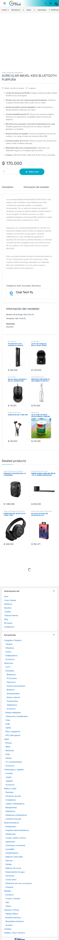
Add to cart (33, 172)
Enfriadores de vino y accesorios (18, 883)
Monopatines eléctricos (14, 921)
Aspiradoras (10, 842)
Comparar (32, 88)
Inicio (6, 596)
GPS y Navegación (12, 735)
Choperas (9, 887)
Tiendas (7, 612)
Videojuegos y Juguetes (14, 769)
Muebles (7, 891)
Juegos (8, 777)
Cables (8, 728)
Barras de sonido (42, 471)
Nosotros (7, 608)
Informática (9, 671)
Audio (29, 10)
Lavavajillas (9, 849)
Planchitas (9, 792)
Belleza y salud (10, 788)
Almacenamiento (13, 693)
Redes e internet (13, 697)
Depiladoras (10, 811)
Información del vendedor (36, 187)
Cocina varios (10, 879)
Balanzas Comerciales (14, 857)
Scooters (9, 925)
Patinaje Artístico (11, 914)
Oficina (8, 906)
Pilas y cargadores (12, 731)
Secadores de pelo (13, 796)
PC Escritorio (12, 678)
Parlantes (20, 471)
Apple (6, 739)
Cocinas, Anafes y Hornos (15, 838)
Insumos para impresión (16, 686)
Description (7, 187)
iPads (7, 754)
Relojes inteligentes (13, 712)
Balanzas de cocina (13, 868)
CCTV (7, 667)
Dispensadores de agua (15, 872)
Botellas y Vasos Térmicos (14, 933)
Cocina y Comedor (12, 898)
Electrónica (15, 10)
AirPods (8, 758)
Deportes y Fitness (11, 910)
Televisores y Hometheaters (16, 716)
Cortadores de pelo (13, 819)
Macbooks (9, 750)
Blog (6, 619)
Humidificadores (11, 853)
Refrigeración (10, 826)
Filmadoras (9, 648)
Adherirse (8, 604)
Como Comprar (10, 600)
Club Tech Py (20, 318)
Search (45, 3)
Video (7, 720)
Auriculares (42, 10)
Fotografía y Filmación (12, 640)
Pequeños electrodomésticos (17, 830)
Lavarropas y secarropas (15, 845)
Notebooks (11, 674)
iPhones (8, 743)
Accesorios (12, 341)
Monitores (11, 690)
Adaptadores (12, 705)
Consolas (9, 773)
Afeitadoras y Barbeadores (16, 815)
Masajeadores (11, 807)
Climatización (10, 834)
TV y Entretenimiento (13, 762)
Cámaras (8, 644)
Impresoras (11, 682)
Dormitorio (9, 895)
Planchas (9, 860)
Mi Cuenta (8, 623)
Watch (7, 747)
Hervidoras (9, 876)
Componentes (12, 701)
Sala (7, 902)
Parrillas (8, 864)
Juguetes (9, 781)
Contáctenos (9, 627)
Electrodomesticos (37, 377)
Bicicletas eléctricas (13, 917)
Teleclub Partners (11, 615)
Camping (7, 929)
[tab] (7, 188)
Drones (8, 652)
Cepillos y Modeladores (14, 804)
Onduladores (10, 800)
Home (4, 10)
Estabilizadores (11, 655)
